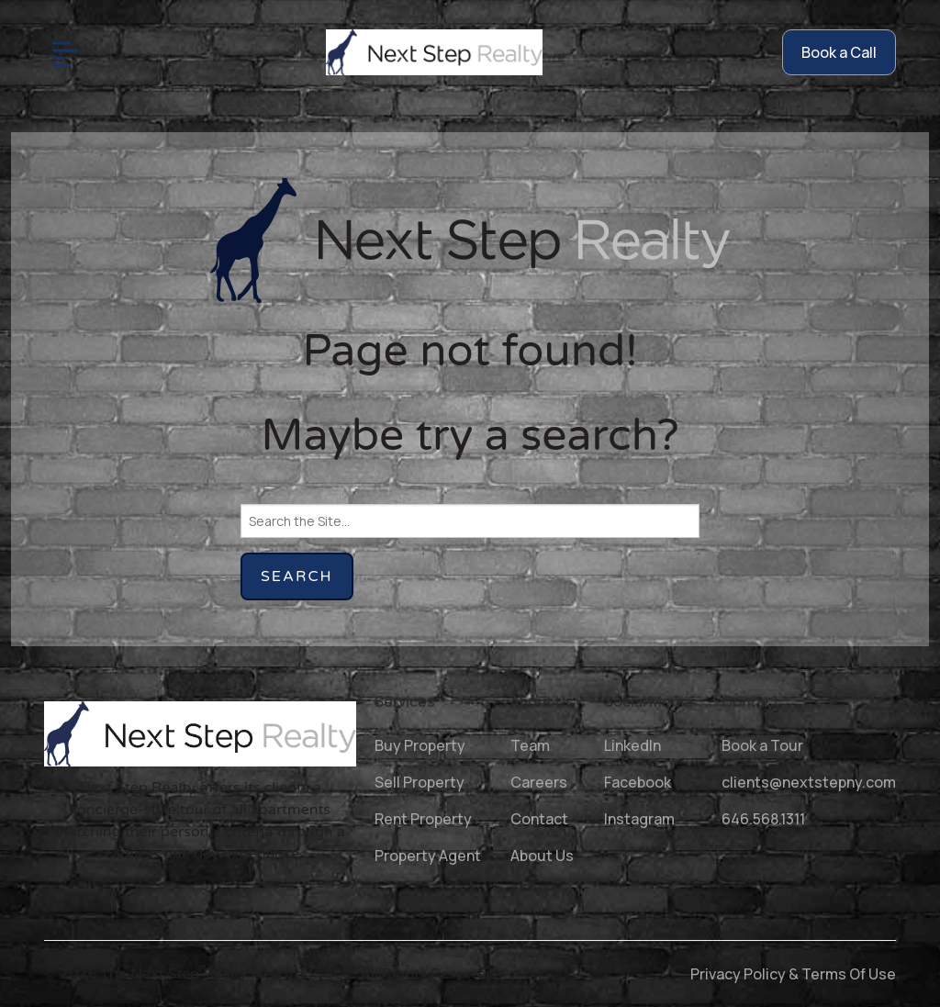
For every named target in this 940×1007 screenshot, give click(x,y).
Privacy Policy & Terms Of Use (793, 974)
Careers (538, 782)
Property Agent (428, 855)
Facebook (637, 782)
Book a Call (839, 52)
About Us (542, 855)
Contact (539, 819)
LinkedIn (632, 745)
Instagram (639, 819)
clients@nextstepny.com (809, 782)
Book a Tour (762, 745)
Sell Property (419, 782)
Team (530, 745)
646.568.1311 (763, 819)
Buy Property (420, 745)
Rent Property (423, 819)
